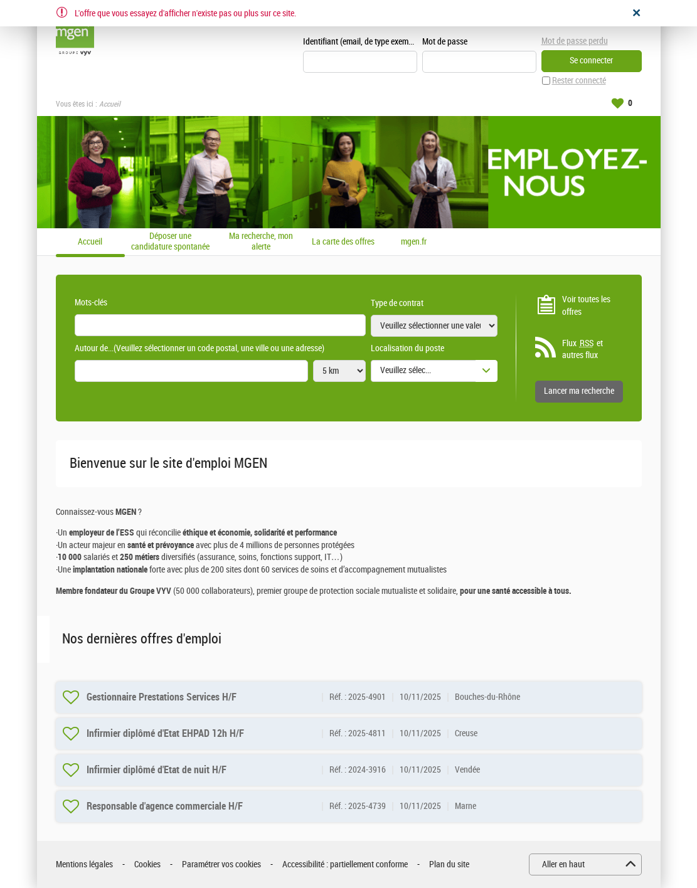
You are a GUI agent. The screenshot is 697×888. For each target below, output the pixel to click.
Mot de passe (444, 41)
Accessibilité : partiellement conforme (345, 864)
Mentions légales (84, 864)
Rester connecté (579, 80)
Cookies (147, 864)
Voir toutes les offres (586, 305)
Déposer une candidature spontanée (170, 241)
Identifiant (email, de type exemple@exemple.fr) (360, 41)
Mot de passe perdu (574, 41)
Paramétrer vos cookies (221, 864)
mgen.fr (414, 242)
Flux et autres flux (582, 349)
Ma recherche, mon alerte (261, 241)
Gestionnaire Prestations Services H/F (162, 697)
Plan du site (449, 864)
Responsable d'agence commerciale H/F (165, 806)
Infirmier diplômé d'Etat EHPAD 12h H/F (165, 733)
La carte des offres (343, 242)
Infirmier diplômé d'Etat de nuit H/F (156, 770)
